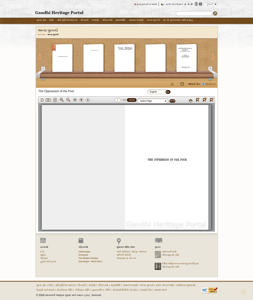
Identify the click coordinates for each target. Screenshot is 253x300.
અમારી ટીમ (146, 290)
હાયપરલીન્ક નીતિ (101, 290)
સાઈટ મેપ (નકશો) (165, 285)
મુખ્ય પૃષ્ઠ (41, 20)
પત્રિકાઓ (107, 20)
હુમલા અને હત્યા (48, 261)
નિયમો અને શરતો (45, 290)
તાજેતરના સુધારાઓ (186, 285)
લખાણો (95, 20)
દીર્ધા (51, 20)
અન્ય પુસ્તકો (153, 20)
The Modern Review (88, 258)
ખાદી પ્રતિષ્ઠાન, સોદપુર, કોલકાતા (132, 251)
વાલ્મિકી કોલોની (124, 255)
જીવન (43, 255)
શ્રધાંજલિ (120, 20)
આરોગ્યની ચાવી (169, 251)
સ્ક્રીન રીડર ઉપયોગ (174, 4)
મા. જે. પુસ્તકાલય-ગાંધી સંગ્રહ (178, 20)
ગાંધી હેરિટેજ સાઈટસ (67, 20)
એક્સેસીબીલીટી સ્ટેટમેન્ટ (125, 290)
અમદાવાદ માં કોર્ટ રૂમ (126, 258)
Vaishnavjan (84, 251)
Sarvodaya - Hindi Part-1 (90, 261)
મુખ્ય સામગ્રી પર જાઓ (147, 4)
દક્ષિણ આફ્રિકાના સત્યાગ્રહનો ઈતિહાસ (180, 263)
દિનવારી (85, 20)
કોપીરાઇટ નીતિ (82, 290)
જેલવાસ (44, 258)
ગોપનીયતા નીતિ (64, 290)
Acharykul (83, 255)
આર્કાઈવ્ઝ (210, 84)
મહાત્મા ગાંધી (173, 255)
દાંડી (42, 251)
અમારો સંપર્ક (160, 290)
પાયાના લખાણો (136, 20)
